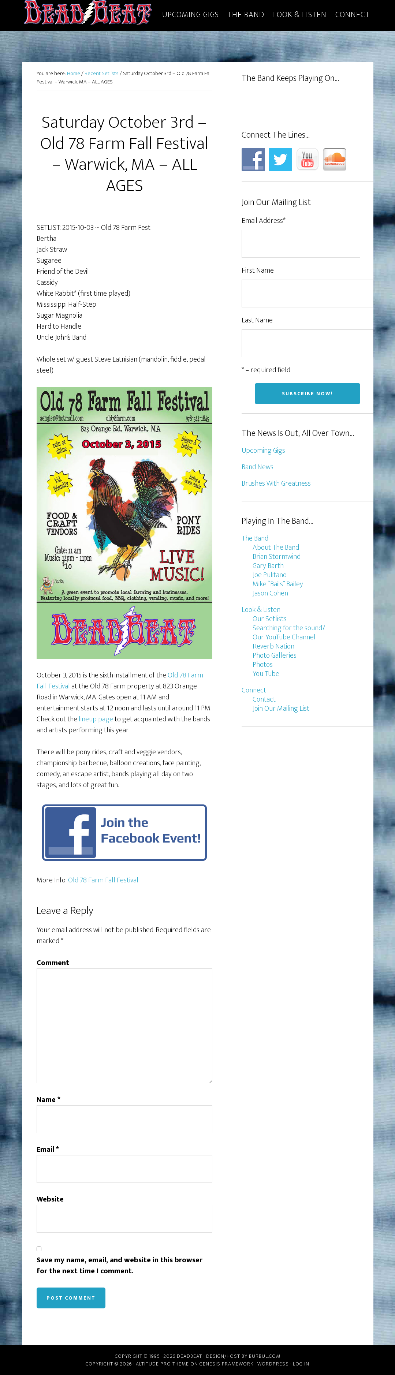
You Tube (266, 674)
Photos (263, 664)
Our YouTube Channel (284, 637)
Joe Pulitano (270, 575)
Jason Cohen (270, 593)
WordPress (273, 1364)
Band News (257, 467)
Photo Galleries (275, 655)
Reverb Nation (273, 646)
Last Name (257, 320)
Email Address (264, 220)
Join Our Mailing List (281, 708)
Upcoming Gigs (263, 450)
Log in (301, 1364)
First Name (258, 270)
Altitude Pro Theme (162, 1364)
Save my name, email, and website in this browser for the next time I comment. (119, 1266)
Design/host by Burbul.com (243, 1356)
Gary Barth (268, 566)
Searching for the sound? (289, 628)
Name (48, 1099)
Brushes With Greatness (276, 483)
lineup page (96, 719)
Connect (254, 690)
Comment (53, 962)
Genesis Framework (226, 1364)
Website (50, 1199)
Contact (264, 699)
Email (48, 1149)
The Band (255, 538)
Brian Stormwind (277, 556)
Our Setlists (270, 619)
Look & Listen (261, 610)
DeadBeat (88, 14)
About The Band (276, 547)
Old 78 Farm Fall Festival (103, 880)
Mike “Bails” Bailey (278, 584)
